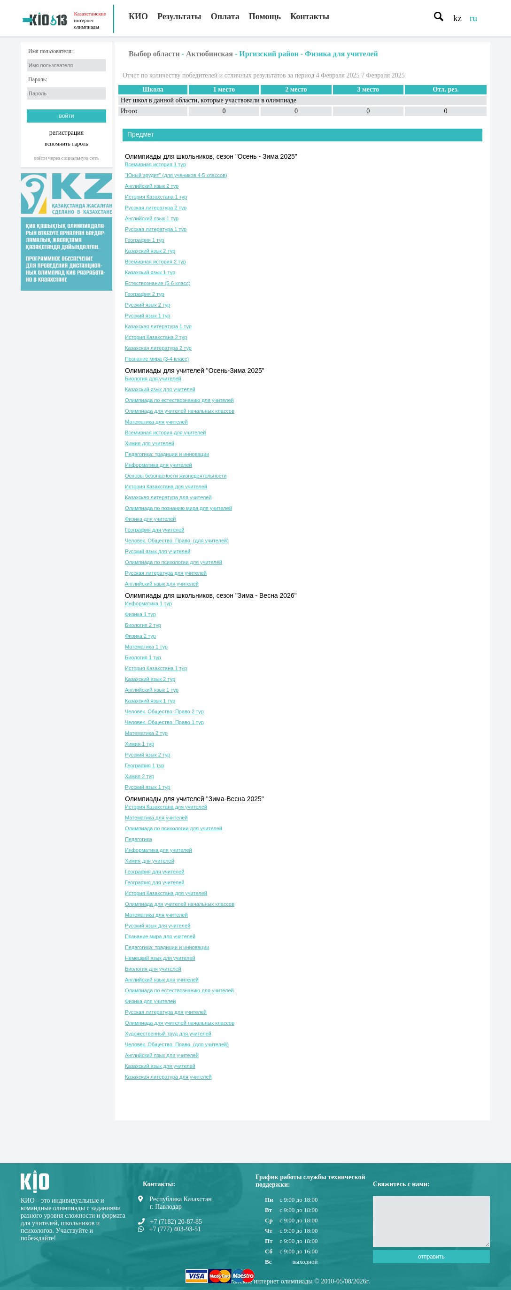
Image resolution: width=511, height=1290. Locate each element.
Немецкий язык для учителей (160, 958)
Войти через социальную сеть (66, 158)
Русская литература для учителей (166, 573)
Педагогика (138, 839)
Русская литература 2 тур (155, 207)
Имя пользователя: (50, 51)
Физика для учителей (150, 519)
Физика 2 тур (140, 636)
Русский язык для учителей (157, 551)
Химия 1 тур (139, 744)
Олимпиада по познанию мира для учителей (178, 508)
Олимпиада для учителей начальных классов (179, 411)
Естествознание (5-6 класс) (157, 283)
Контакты (309, 16)
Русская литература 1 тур (155, 229)
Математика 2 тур (146, 733)
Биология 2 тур (143, 625)
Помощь (265, 16)
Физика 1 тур (140, 614)
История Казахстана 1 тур (156, 197)
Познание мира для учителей (160, 936)
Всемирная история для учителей (165, 432)
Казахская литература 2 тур (158, 348)
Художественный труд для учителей (168, 1033)
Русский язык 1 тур (147, 315)
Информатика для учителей (158, 465)
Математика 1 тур (146, 646)
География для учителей (154, 530)
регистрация (66, 132)
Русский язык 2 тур (147, 305)
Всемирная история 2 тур (155, 261)
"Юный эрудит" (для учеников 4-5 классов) (176, 175)
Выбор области (154, 54)
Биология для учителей (153, 378)
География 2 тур (144, 294)
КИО (138, 16)
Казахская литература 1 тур (158, 326)
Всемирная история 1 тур (155, 164)
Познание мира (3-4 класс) (157, 359)
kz (457, 18)
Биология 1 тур (143, 657)
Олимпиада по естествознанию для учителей (179, 400)
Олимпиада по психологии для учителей (173, 562)
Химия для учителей (149, 443)
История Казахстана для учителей (166, 486)
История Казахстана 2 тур (156, 337)
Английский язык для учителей (162, 584)
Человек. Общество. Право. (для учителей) (177, 540)
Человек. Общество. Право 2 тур (164, 711)
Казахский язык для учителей (160, 389)
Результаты (179, 16)
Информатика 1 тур (148, 603)
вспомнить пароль (66, 143)
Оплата (225, 16)
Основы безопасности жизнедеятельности (175, 476)
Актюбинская (209, 54)
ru (473, 18)
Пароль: (37, 80)
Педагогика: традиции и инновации (167, 454)
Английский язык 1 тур (151, 218)
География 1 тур (144, 240)
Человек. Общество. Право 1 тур (164, 722)
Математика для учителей (156, 422)
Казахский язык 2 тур (150, 251)
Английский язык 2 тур (151, 186)
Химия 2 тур (139, 776)
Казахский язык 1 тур (150, 272)
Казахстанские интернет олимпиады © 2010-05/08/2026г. (290, 1281)
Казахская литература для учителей (168, 497)
